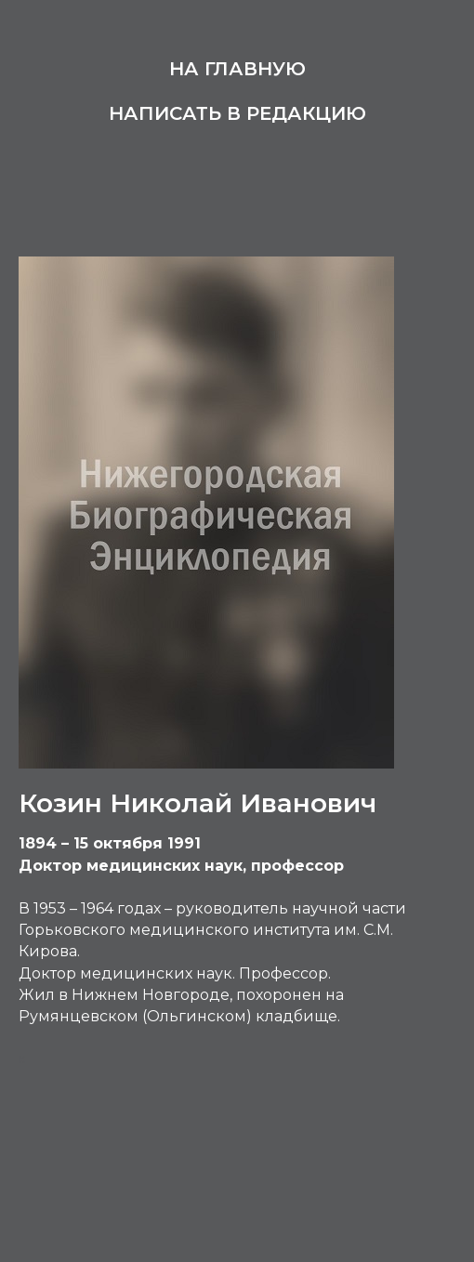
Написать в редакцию (237, 113)
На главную (237, 69)
